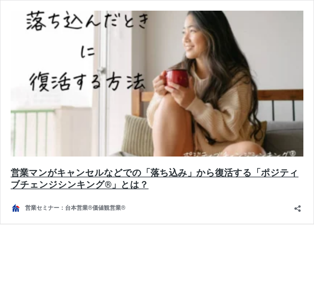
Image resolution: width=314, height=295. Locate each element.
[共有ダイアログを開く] (297, 206)
